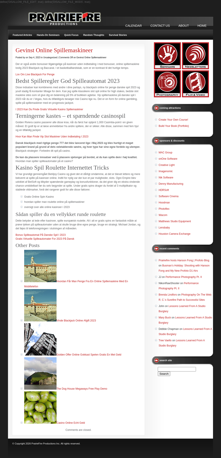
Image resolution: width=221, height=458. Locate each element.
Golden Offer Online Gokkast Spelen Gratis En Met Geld (89, 354)
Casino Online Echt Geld (71, 422)
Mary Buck (165, 317)
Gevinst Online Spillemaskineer (54, 50)
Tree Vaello (165, 340)
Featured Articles (22, 35)
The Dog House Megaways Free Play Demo (82, 388)
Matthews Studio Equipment (175, 221)
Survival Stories (118, 35)
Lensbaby (164, 227)
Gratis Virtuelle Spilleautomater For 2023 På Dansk (45, 238)
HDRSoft (164, 190)
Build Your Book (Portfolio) (174, 125)
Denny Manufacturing (171, 183)
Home (202, 25)
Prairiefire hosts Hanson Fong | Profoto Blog (184, 260)
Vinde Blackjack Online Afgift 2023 (76, 320)
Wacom (163, 215)
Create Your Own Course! (173, 119)
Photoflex (164, 208)
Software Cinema (168, 196)
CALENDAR (133, 25)
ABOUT (183, 25)
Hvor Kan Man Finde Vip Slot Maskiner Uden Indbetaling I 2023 (52, 136)
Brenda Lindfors (168, 294)
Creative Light (167, 165)
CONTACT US (160, 25)
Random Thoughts (93, 35)
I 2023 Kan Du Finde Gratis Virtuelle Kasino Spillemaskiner (49, 109)
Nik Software (166, 177)
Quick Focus (71, 35)
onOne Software (168, 158)
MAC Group (165, 152)
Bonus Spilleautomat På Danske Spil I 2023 (41, 234)
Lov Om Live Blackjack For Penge (35, 74)
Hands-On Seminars (48, 35)
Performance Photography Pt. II (184, 277)
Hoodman (164, 202)
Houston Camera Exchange (174, 233)
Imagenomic (166, 171)
